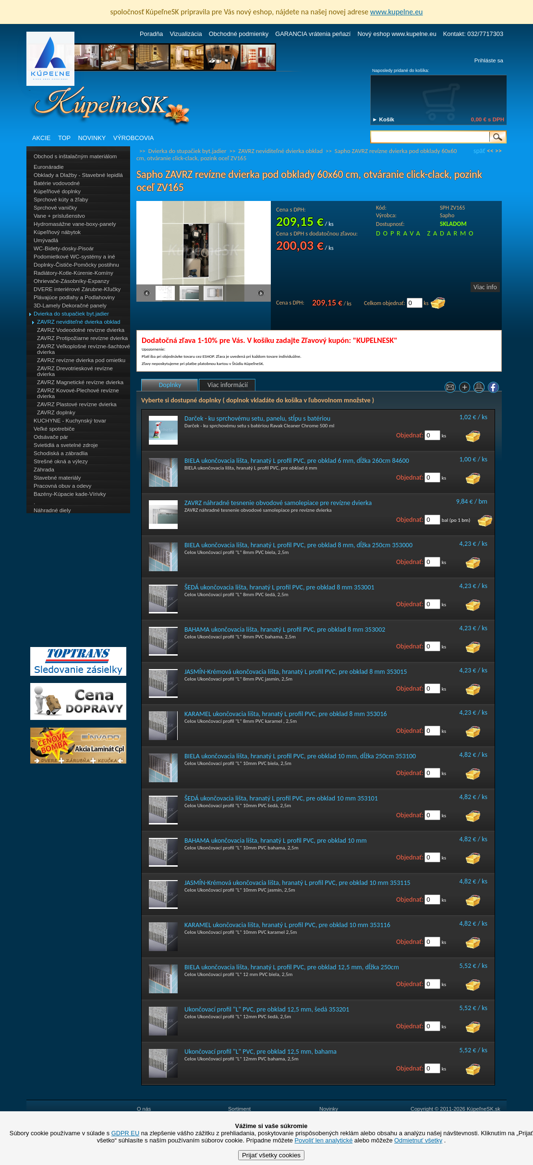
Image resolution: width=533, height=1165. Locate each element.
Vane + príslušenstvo (59, 216)
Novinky (328, 1109)
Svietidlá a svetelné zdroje (66, 445)
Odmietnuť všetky (418, 1140)
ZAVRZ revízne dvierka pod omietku (81, 360)
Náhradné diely (52, 510)
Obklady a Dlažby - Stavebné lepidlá (78, 175)
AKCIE (41, 137)
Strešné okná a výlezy (61, 461)
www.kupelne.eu (396, 11)
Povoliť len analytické (324, 1140)
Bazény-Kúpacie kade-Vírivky (70, 494)
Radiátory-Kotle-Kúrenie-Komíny (73, 273)
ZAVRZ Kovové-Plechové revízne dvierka (78, 393)
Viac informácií (227, 385)
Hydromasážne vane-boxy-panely (75, 224)
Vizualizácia (186, 33)
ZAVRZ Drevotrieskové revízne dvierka (75, 371)
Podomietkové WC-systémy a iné (74, 256)
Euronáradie (49, 167)
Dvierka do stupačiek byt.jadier (71, 314)
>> (498, 151)
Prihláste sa (488, 60)
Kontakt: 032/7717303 (473, 33)
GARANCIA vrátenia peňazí (313, 33)
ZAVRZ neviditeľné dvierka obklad (78, 322)
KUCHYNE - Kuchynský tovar (70, 421)
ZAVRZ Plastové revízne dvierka (77, 404)
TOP (64, 137)
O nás (144, 1109)
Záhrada (44, 469)
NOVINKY (92, 137)
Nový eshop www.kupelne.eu (396, 33)
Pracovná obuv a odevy (62, 486)
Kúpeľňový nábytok (57, 232)
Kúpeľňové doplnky (57, 191)
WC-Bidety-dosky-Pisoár (64, 248)
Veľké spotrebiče (54, 429)
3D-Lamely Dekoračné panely (70, 305)
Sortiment (239, 1109)
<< (490, 151)
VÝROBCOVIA (133, 137)
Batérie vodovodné (57, 183)
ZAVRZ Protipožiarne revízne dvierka (82, 338)
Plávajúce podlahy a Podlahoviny (74, 297)
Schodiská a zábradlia (61, 453)
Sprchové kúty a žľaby (61, 199)
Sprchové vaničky (55, 208)
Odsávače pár (51, 437)
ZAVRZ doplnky (56, 412)
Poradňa (151, 33)
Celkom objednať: (384, 303)
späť (479, 151)
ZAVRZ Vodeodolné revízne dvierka (80, 330)
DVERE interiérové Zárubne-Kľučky (77, 289)
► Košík (383, 119)
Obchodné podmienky (239, 33)
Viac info (485, 287)
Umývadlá (46, 240)
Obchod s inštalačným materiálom (75, 156)
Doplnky (170, 385)
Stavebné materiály (57, 478)
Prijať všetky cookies (271, 1155)
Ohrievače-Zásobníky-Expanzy (71, 281)
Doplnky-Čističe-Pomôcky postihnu (76, 265)
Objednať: (410, 435)
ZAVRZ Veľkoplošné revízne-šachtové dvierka (83, 349)
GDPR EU (125, 1133)
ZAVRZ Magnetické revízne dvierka (80, 382)
